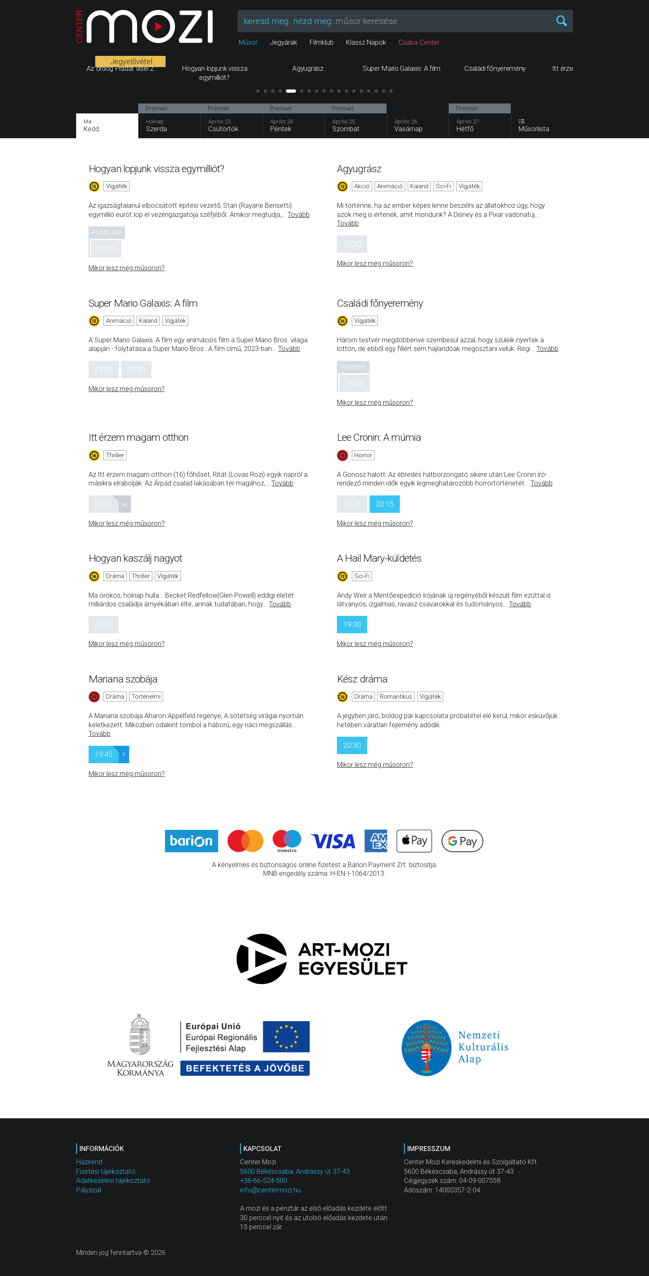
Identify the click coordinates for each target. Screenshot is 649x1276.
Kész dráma (362, 679)
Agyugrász (359, 169)
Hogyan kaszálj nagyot (135, 558)
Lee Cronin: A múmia (379, 437)
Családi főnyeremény (380, 303)
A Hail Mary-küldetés (379, 558)
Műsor (248, 42)
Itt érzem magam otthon (138, 437)
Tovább (299, 215)
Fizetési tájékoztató (105, 1171)
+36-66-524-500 (263, 1181)
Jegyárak (283, 42)
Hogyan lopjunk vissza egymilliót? (156, 169)
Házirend (89, 1162)
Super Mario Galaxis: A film (143, 303)
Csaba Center (419, 42)
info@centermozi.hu (270, 1190)
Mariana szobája (123, 679)
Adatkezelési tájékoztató (113, 1181)
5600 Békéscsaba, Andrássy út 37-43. (295, 1171)
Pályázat (89, 1190)
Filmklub (322, 42)
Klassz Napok (366, 42)
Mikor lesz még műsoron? (127, 268)
